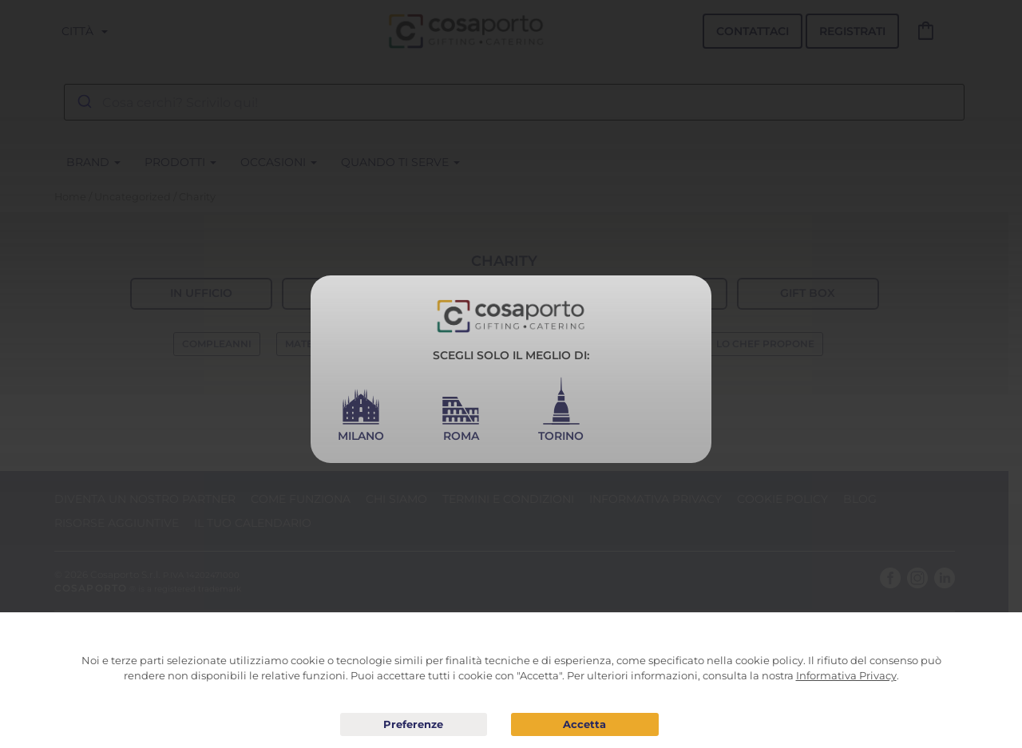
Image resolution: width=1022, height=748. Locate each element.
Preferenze (414, 725)
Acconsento (585, 724)
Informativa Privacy (846, 675)
